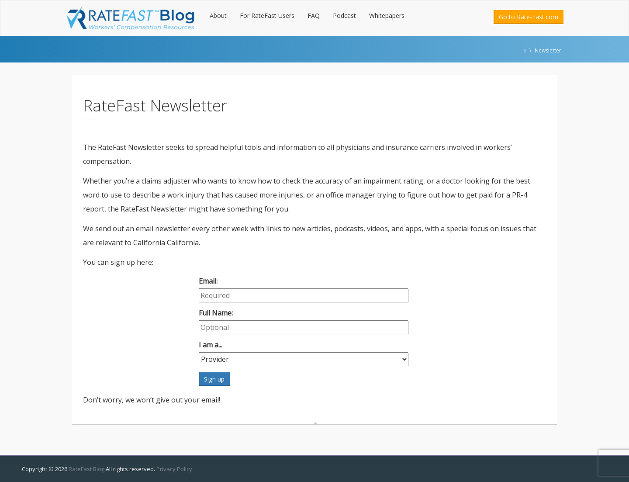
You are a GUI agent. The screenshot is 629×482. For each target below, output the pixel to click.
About (218, 15)
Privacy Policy (174, 469)
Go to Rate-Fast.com (528, 17)
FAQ (314, 15)
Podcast (344, 15)
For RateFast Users (267, 15)
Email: (208, 281)
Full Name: (216, 313)
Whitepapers (386, 15)
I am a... (210, 345)
